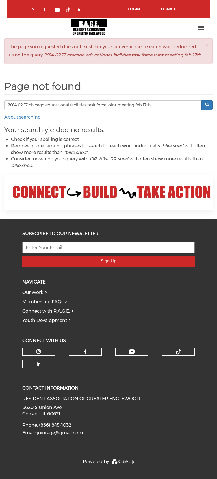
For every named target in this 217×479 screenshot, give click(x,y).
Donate (168, 9)
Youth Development (44, 320)
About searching (22, 117)
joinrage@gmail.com (60, 433)
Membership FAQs (42, 301)
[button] (207, 45)
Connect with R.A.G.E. (46, 311)
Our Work (32, 292)
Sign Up (108, 261)
